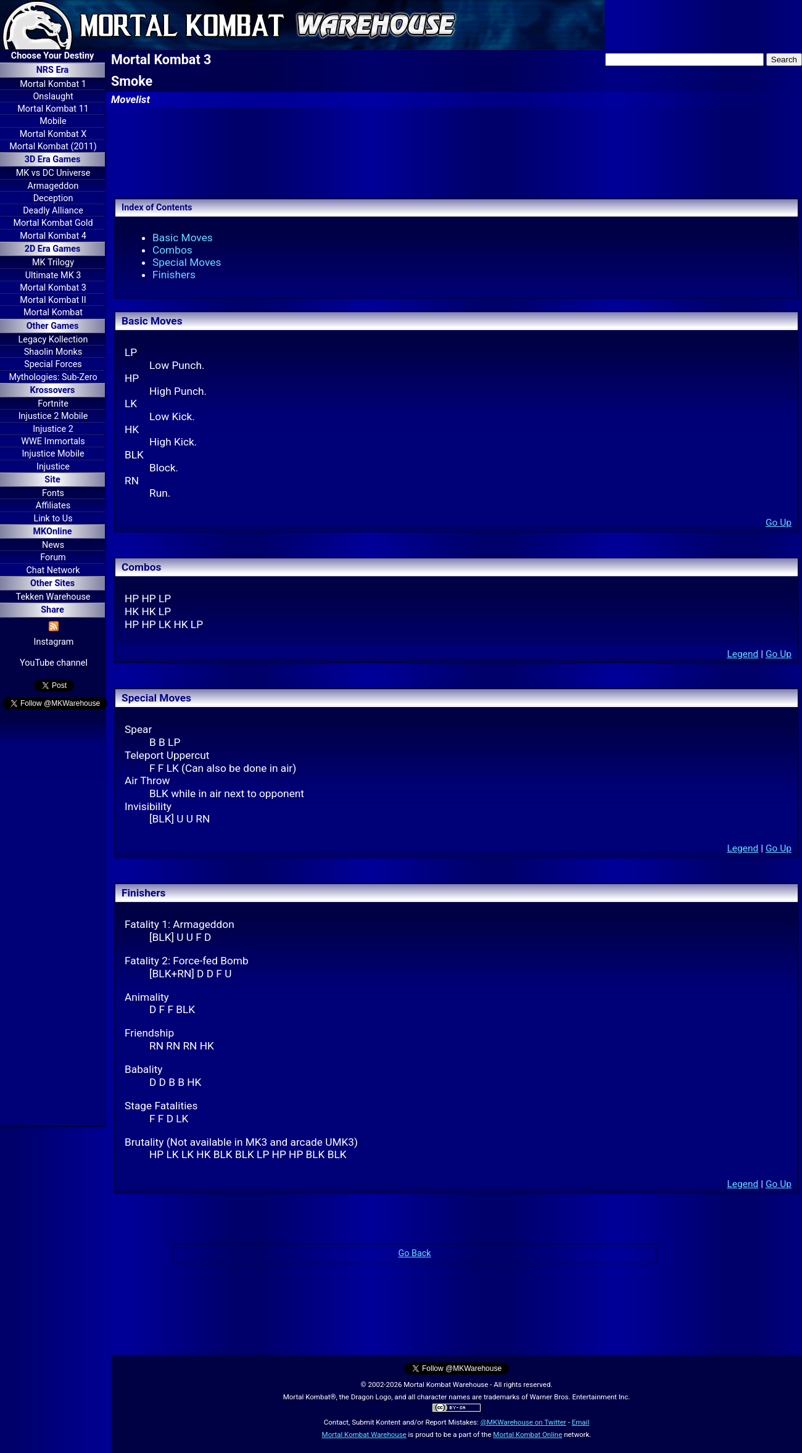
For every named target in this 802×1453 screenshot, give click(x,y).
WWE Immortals (53, 441)
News (53, 545)
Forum (52, 557)
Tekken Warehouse (53, 597)
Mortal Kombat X (53, 134)
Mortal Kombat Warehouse (364, 1434)
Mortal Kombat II (53, 300)
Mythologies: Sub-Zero (53, 377)
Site (52, 479)
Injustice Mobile (53, 454)
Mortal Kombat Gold (53, 223)
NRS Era (52, 70)
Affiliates (53, 505)
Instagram (54, 642)
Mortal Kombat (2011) (53, 146)
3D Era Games (53, 159)
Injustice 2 (53, 429)
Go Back (414, 1253)
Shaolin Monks (53, 352)
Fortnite (53, 404)
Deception (53, 198)
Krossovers (52, 390)
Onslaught (53, 96)
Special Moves (186, 262)
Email (581, 1422)
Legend (742, 654)
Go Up (779, 522)
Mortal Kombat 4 (53, 236)
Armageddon (53, 186)
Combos (172, 250)
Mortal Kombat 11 (53, 109)
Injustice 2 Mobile (53, 416)
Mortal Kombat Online (527, 1434)
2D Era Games (53, 249)
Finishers (174, 274)
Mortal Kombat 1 (53, 84)
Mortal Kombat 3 (53, 288)
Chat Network (53, 570)
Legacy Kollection (53, 339)
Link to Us (52, 518)
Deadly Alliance (53, 210)
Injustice (53, 467)
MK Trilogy (53, 262)
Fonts (53, 493)
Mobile (52, 121)
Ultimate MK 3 (53, 275)
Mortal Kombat (53, 312)
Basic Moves (182, 237)
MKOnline (52, 531)
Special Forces (53, 364)
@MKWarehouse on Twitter (523, 1422)
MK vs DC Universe (53, 173)
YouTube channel (54, 663)
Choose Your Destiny (52, 56)
